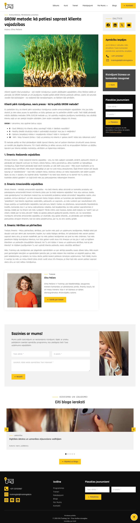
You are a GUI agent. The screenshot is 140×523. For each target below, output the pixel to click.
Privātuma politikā (115, 132)
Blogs (114, 5)
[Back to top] (134, 517)
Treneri (75, 5)
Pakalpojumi (88, 5)
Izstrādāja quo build (70, 521)
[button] (6, 429)
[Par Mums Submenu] (107, 5)
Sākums (56, 5)
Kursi (66, 5)
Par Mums (101, 5)
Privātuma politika (70, 515)
